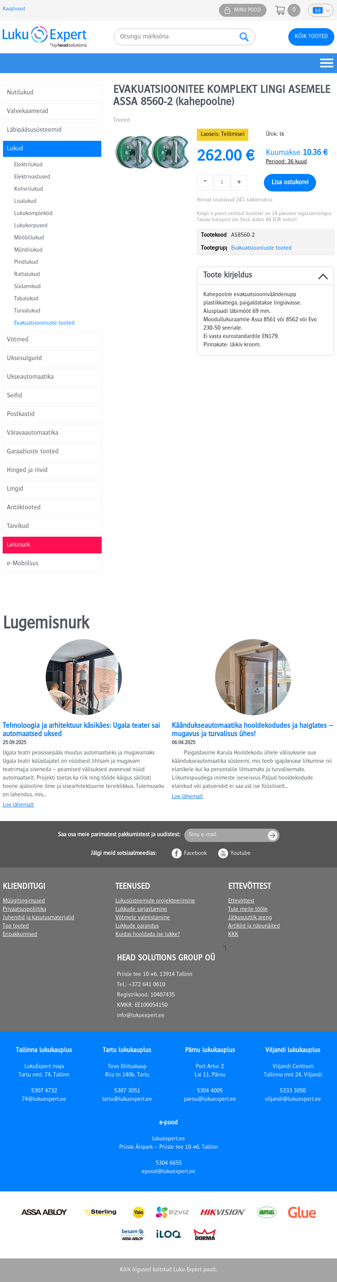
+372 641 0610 (146, 985)
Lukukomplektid (33, 214)
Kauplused (14, 9)
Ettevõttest (241, 901)
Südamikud (27, 287)
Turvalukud (27, 311)
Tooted (121, 121)
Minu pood (247, 10)
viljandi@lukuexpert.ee (293, 1100)
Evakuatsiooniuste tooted (44, 323)
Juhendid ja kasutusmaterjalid (38, 918)
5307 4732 (44, 1091)
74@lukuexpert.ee (44, 1100)
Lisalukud (25, 202)
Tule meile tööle (248, 910)
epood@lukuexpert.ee (168, 1172)
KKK (233, 935)
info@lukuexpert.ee (141, 1016)
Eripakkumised (20, 935)
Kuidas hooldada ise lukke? (147, 935)
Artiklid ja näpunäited (254, 926)
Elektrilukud (28, 165)
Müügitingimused (24, 901)
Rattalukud (27, 275)
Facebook (195, 854)
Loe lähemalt (18, 805)
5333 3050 (293, 1091)
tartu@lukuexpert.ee (127, 1100)
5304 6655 (169, 1164)
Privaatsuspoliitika (24, 910)
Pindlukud (26, 263)
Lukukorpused (31, 226)
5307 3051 (127, 1091)
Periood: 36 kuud (286, 162)
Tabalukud (26, 299)
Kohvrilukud (28, 190)
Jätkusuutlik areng (250, 918)
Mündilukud (28, 250)
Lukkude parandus (137, 926)
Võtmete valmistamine (142, 918)
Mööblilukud (29, 238)
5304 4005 (210, 1091)
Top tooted (16, 926)
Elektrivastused (32, 177)
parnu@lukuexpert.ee (210, 1100)
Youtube (240, 854)
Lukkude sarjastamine (141, 910)
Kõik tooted (311, 37)
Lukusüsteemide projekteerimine (155, 901)
